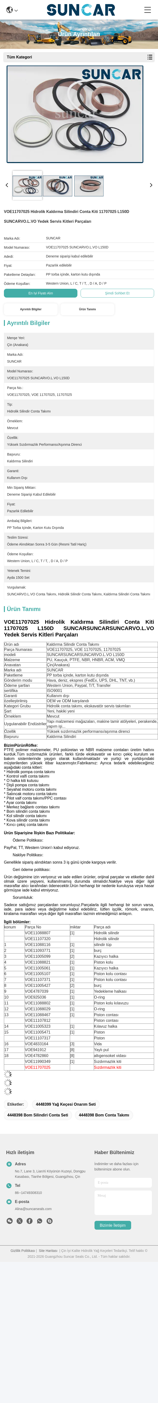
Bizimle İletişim (113, 1225)
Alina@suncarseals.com (33, 1209)
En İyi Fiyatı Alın (40, 293)
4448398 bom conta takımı (104, 1115)
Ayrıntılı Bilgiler (31, 309)
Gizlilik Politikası (23, 1251)
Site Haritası (48, 1251)
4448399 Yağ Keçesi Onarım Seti (66, 1104)
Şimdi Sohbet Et (117, 293)
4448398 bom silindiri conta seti (37, 1115)
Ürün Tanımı (87, 309)
